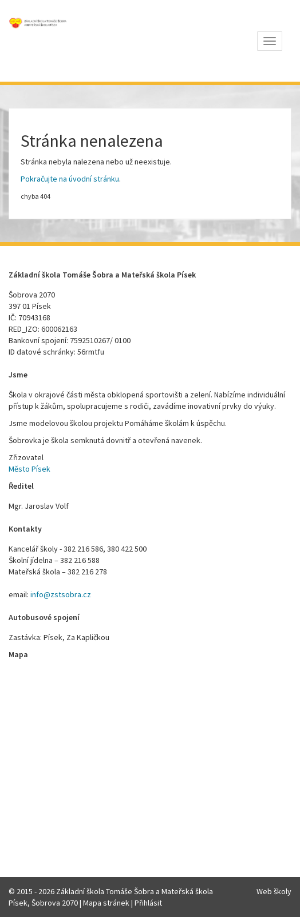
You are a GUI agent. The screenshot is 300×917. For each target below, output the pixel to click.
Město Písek (29, 469)
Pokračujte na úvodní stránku (70, 179)
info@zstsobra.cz (60, 594)
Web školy (273, 891)
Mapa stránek (106, 903)
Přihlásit (148, 903)
